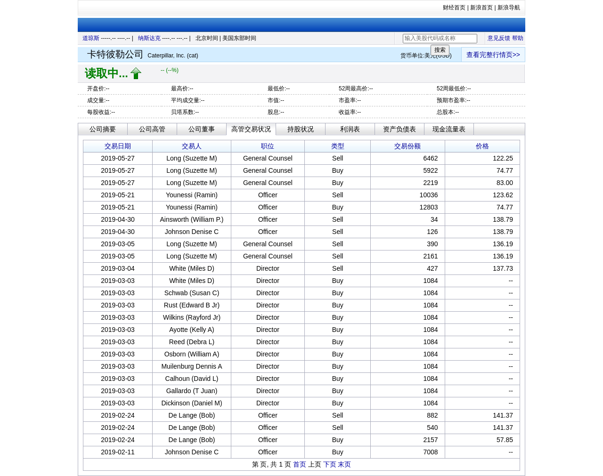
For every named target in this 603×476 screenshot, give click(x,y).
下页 (329, 464)
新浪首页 (481, 7)
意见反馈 (499, 38)
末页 (344, 464)
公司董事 (201, 129)
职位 (267, 146)
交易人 (192, 146)
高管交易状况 (251, 129)
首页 (299, 464)
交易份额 (407, 146)
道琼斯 (90, 38)
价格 (482, 146)
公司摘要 (103, 129)
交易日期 (118, 146)
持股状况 (300, 129)
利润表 (350, 129)
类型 (337, 146)
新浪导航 (508, 7)
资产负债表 (399, 129)
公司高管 (152, 129)
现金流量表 (448, 129)
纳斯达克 (149, 38)
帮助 (517, 38)
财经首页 (454, 7)
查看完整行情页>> (493, 54)
